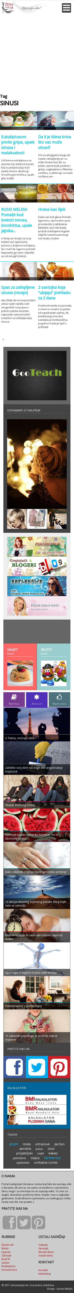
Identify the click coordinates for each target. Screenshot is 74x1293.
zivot (51, 1148)
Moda (5, 1248)
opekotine (22, 1162)
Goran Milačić (64, 1288)
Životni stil (7, 1245)
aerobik (25, 1148)
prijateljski (24, 1153)
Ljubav (5, 1262)
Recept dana (46, 1252)
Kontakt (43, 1270)
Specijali (43, 1248)
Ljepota (6, 1252)
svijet (40, 1153)
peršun (59, 1144)
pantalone (19, 1158)
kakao (53, 1153)
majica (35, 1158)
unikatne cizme (45, 1162)
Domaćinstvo (9, 1269)
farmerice (52, 1157)
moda (27, 1144)
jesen (13, 1144)
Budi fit (6, 1259)
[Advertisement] (37, 53)
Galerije (43, 1245)
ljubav (39, 1149)
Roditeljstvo (9, 1266)
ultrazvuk (42, 1144)
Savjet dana (45, 1255)
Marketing (44, 1273)
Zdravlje (6, 1255)
